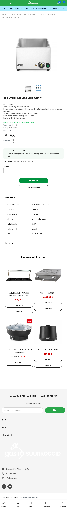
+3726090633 (11, 473)
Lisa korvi (33, 180)
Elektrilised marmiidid (46, 14)
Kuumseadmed (22, 14)
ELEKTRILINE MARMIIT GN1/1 (11, 17)
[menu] (3, 3)
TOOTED (12, 14)
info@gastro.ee (11, 478)
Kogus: (6, 166)
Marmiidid (33, 14)
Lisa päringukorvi (33, 187)
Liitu (55, 410)
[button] (17, 504)
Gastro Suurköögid (11, 497)
